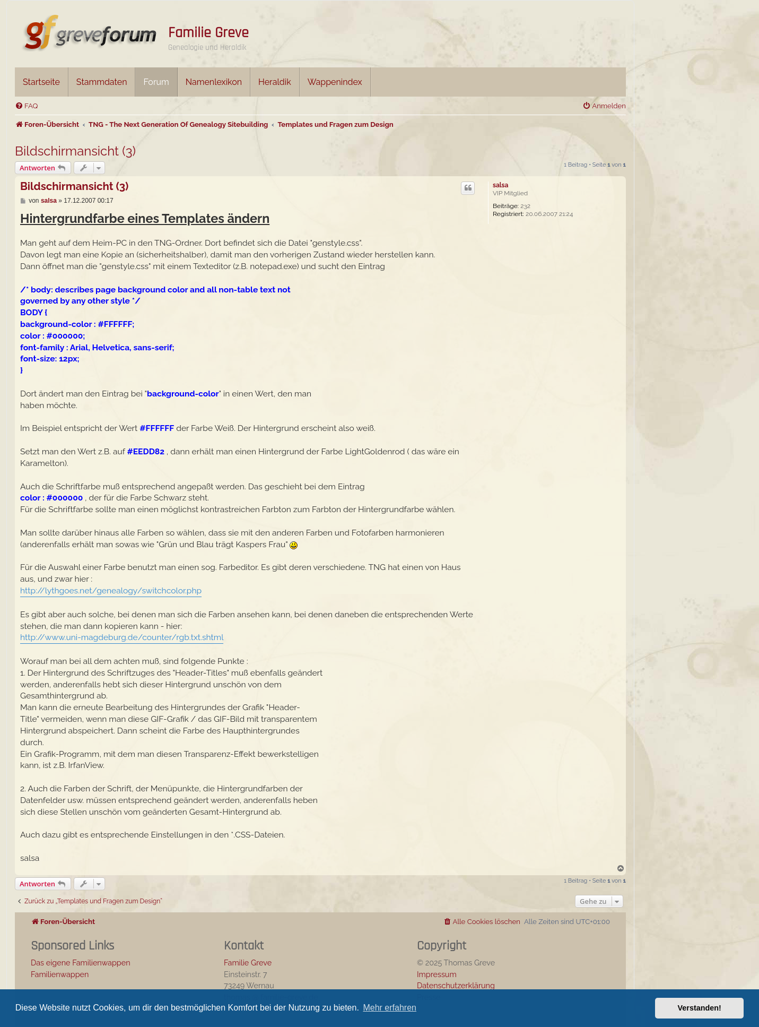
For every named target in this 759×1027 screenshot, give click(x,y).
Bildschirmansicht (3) (75, 151)
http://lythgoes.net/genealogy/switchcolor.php (111, 590)
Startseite (41, 82)
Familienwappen (60, 974)
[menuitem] (26, 106)
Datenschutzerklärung (456, 985)
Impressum (437, 974)
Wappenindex (335, 82)
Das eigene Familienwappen (80, 962)
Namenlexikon (214, 82)
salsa (500, 185)
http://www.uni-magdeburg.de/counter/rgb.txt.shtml (121, 637)
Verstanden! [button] (699, 1008)
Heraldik (274, 82)
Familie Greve (208, 32)
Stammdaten (101, 82)
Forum (156, 82)
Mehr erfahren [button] (389, 1007)
